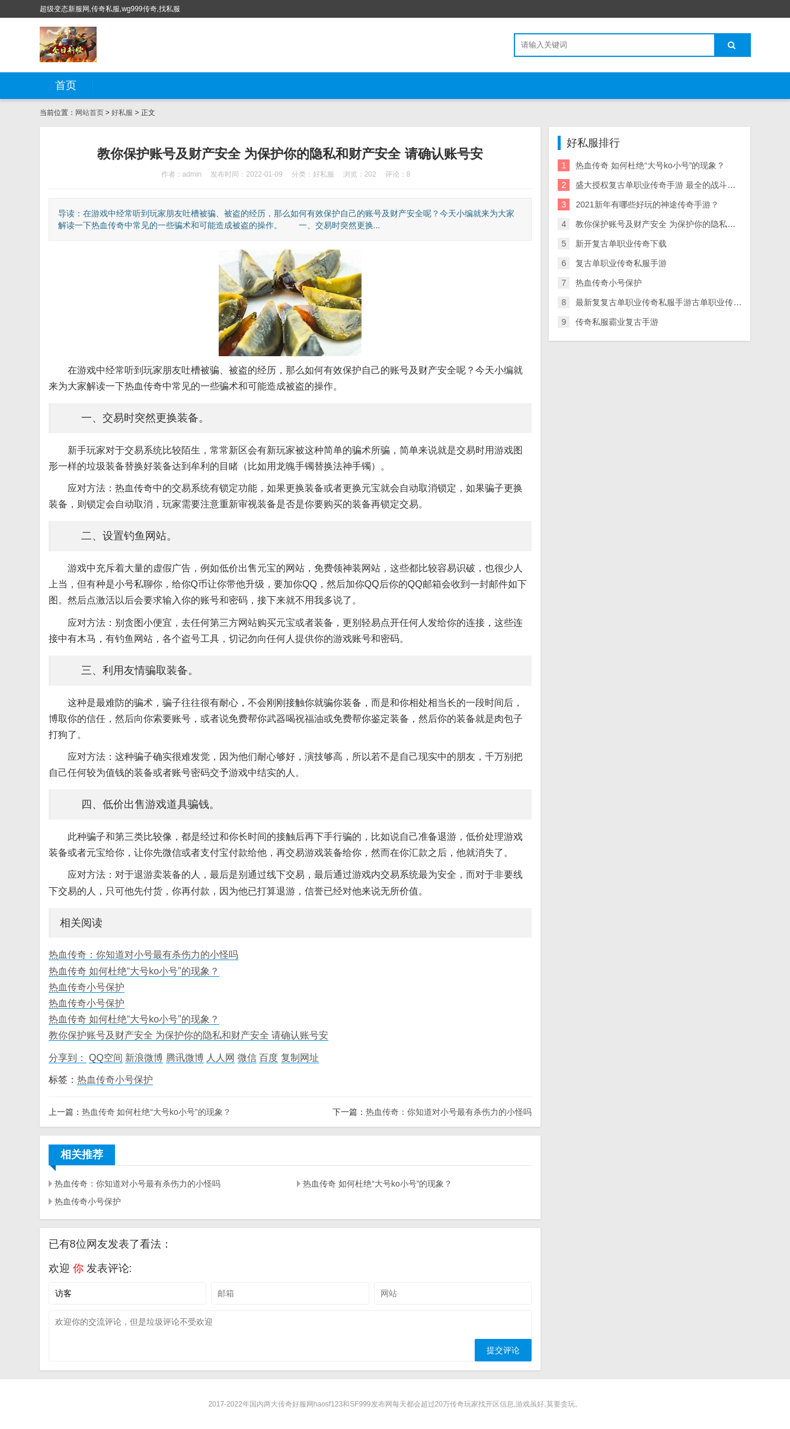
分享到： (68, 1058)
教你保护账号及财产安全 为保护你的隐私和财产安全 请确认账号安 (189, 1035)
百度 (268, 1058)
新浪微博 (144, 1058)
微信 (247, 1058)
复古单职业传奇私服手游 (621, 263)
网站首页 (89, 112)
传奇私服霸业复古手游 (616, 322)
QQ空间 (106, 1058)
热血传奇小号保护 (86, 987)
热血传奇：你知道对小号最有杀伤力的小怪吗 (143, 955)
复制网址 (300, 1058)
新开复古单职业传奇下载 (621, 243)
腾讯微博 (185, 1058)
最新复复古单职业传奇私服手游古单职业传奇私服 (666, 302)
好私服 (122, 112)
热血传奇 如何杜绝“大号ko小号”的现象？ (134, 971)
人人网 (220, 1058)
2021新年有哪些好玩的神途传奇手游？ (646, 204)
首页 (65, 85)
